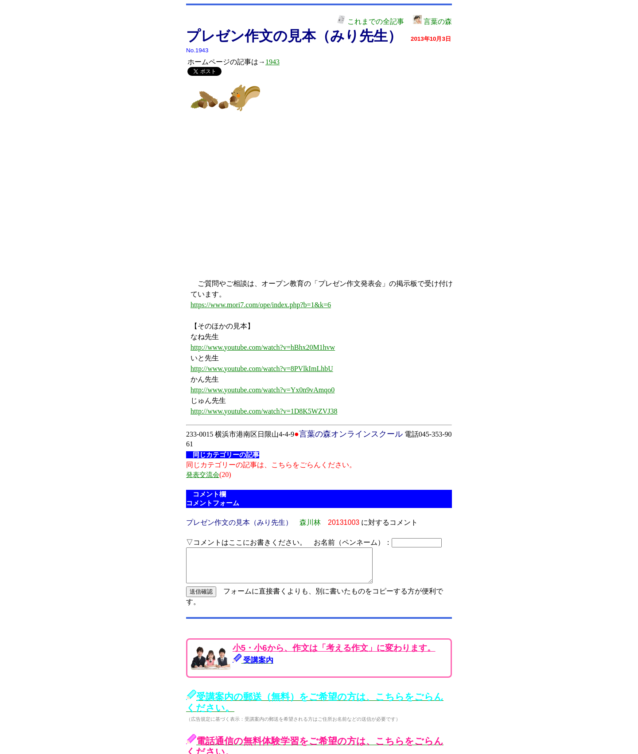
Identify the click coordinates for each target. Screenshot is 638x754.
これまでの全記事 (370, 21)
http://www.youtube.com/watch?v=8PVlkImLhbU (262, 368)
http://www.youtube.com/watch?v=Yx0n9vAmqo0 (263, 390)
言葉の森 (432, 21)
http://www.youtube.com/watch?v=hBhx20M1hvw (263, 347)
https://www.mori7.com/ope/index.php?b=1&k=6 (261, 305)
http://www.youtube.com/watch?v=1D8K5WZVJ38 (264, 411)
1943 (272, 62)
